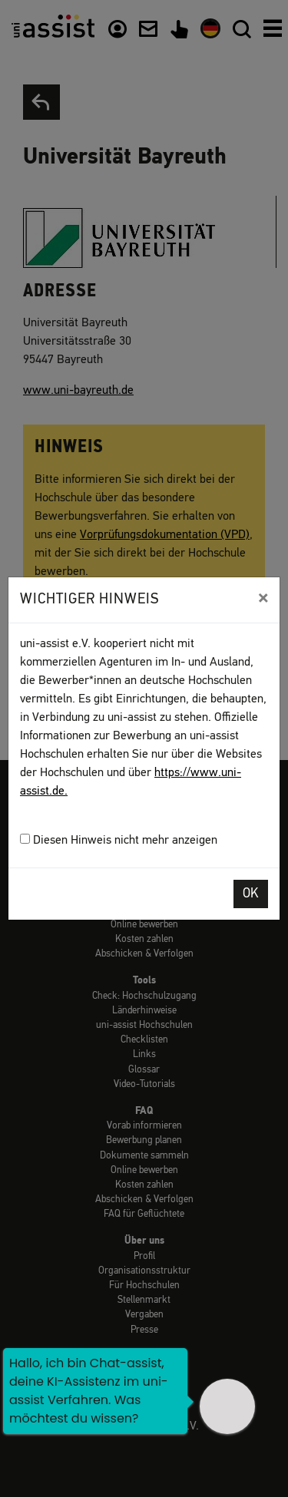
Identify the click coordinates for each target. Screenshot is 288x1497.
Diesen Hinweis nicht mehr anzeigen (118, 840)
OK (251, 894)
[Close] (263, 598)
